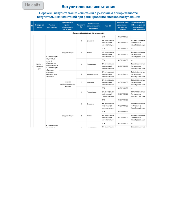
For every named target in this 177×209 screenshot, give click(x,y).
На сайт (32, 5)
